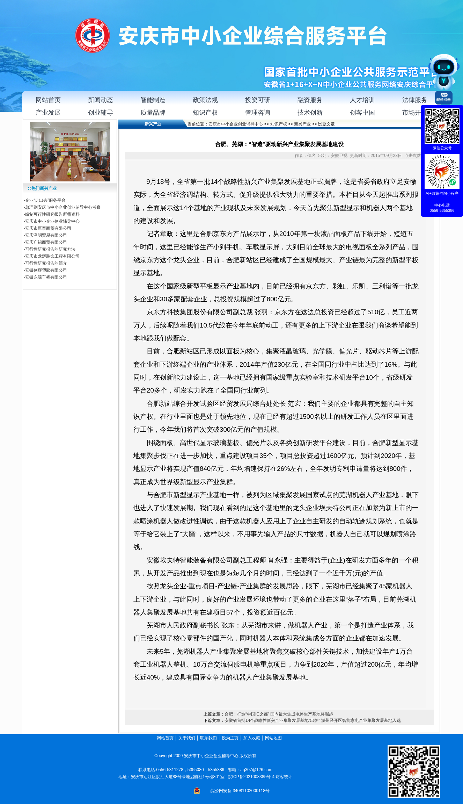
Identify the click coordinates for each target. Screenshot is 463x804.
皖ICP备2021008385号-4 (251, 776)
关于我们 (186, 737)
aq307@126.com (256, 769)
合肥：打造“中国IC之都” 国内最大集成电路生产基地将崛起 (279, 714)
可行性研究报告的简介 (46, 263)
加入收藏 (251, 737)
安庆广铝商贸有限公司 (46, 242)
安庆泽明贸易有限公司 (46, 235)
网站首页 (165, 737)
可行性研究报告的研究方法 (50, 249)
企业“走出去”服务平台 (45, 200)
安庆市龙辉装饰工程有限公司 (52, 256)
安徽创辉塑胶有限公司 (46, 270)
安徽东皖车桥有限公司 (46, 277)
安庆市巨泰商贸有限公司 (48, 228)
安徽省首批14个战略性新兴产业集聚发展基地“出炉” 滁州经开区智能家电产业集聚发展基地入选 (313, 720)
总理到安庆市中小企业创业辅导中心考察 (63, 207)
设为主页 (230, 737)
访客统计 (283, 776)
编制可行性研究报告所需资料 (52, 214)
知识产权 (278, 124)
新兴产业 (302, 124)
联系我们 (208, 737)
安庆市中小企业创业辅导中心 (52, 221)
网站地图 (274, 737)
